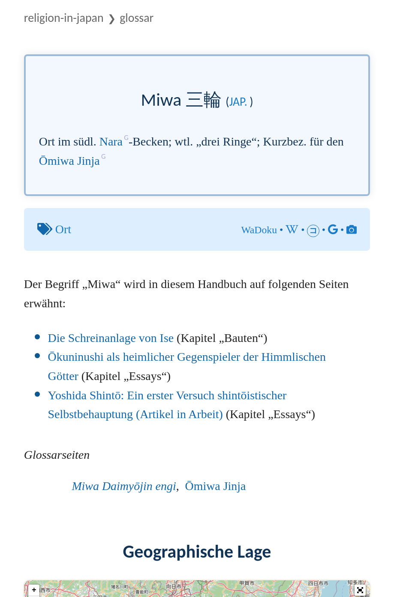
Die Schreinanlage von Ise (111, 338)
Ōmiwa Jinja (69, 160)
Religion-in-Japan (64, 17)
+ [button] (34, 590)
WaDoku (259, 229)
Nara (111, 141)
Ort (63, 229)
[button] (360, 590)
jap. (238, 102)
